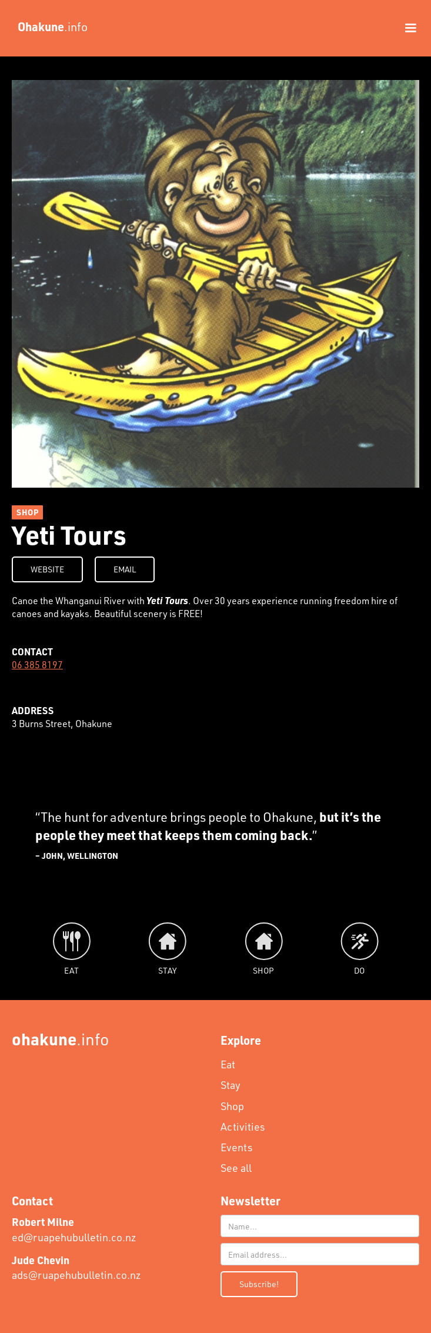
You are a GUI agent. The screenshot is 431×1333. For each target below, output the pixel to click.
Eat (227, 1064)
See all (236, 1168)
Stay (230, 1085)
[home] (50, 26)
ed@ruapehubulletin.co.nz (74, 1229)
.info (60, 1038)
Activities (242, 1126)
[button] (405, 28)
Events (236, 1147)
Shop (232, 1106)
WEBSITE (47, 569)
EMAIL (124, 569)
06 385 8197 (37, 664)
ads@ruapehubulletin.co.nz (76, 1267)
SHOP (27, 512)
